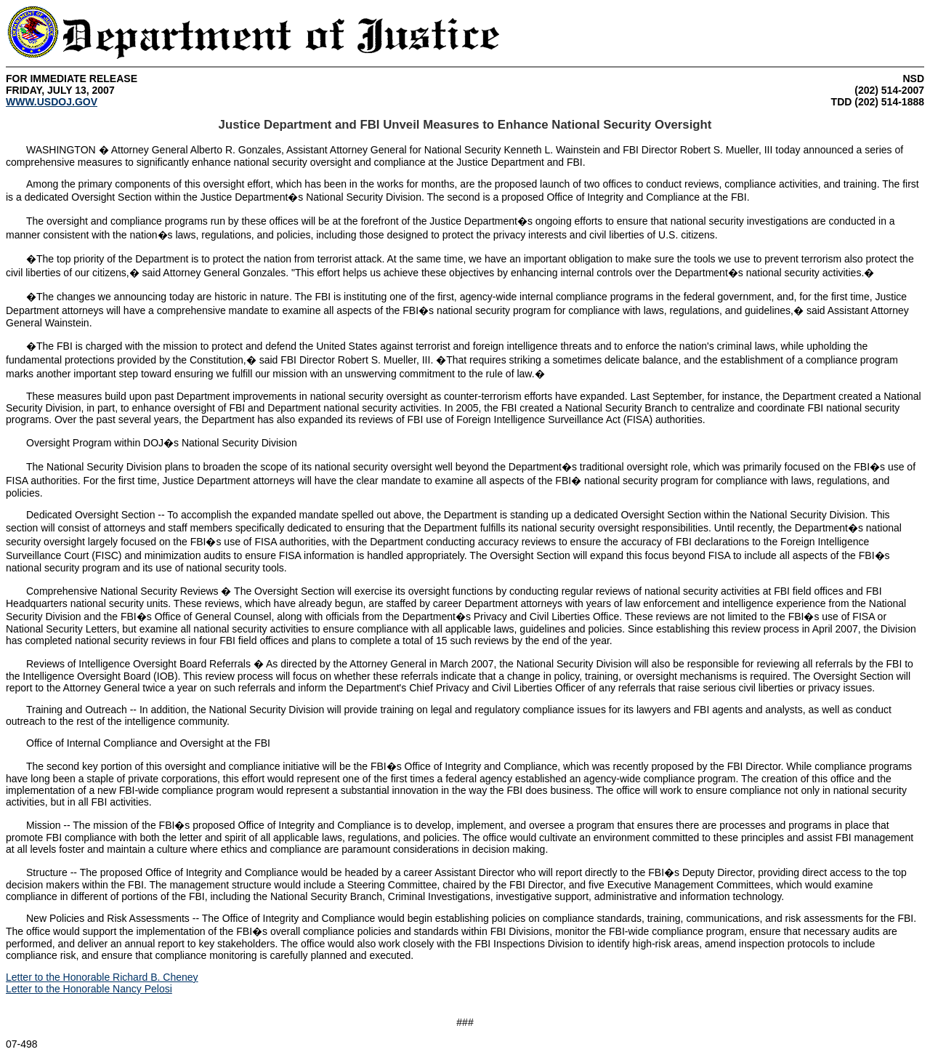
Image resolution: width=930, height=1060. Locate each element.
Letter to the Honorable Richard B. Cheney (102, 977)
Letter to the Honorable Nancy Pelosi (89, 989)
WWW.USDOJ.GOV (51, 102)
